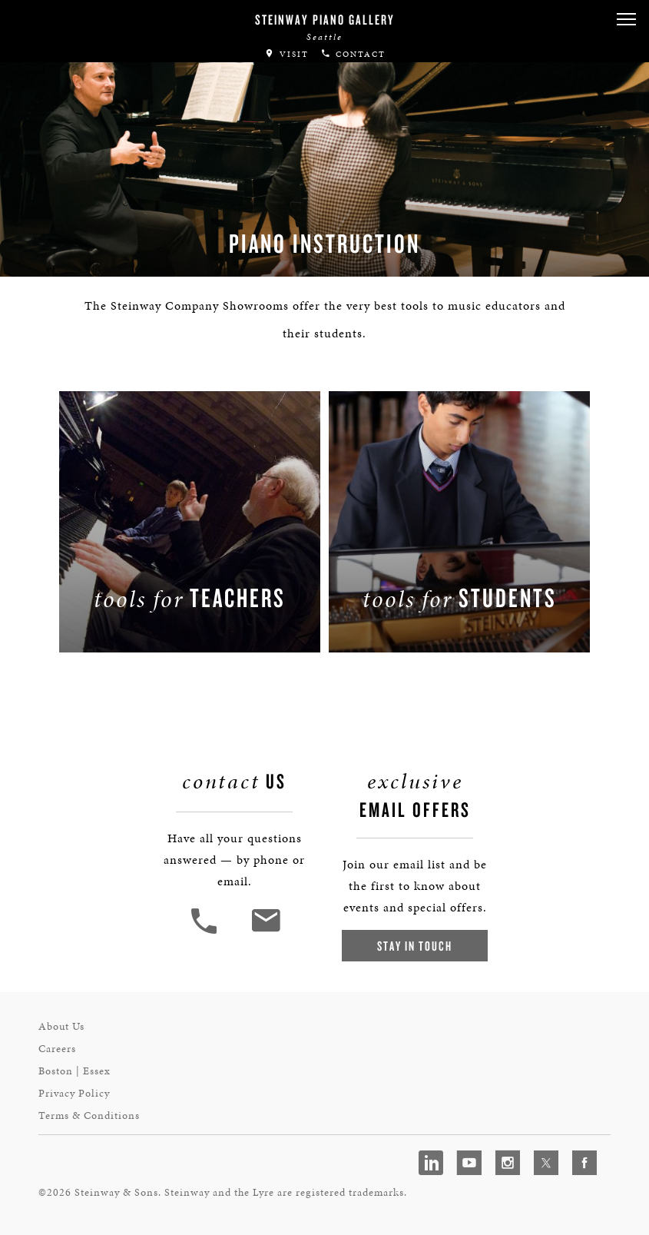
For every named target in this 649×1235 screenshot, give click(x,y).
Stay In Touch (414, 946)
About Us (61, 1026)
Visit (286, 54)
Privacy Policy (74, 1093)
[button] (626, 19)
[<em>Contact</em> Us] (265, 932)
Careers (57, 1048)
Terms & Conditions (89, 1115)
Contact (353, 54)
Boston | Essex (74, 1071)
